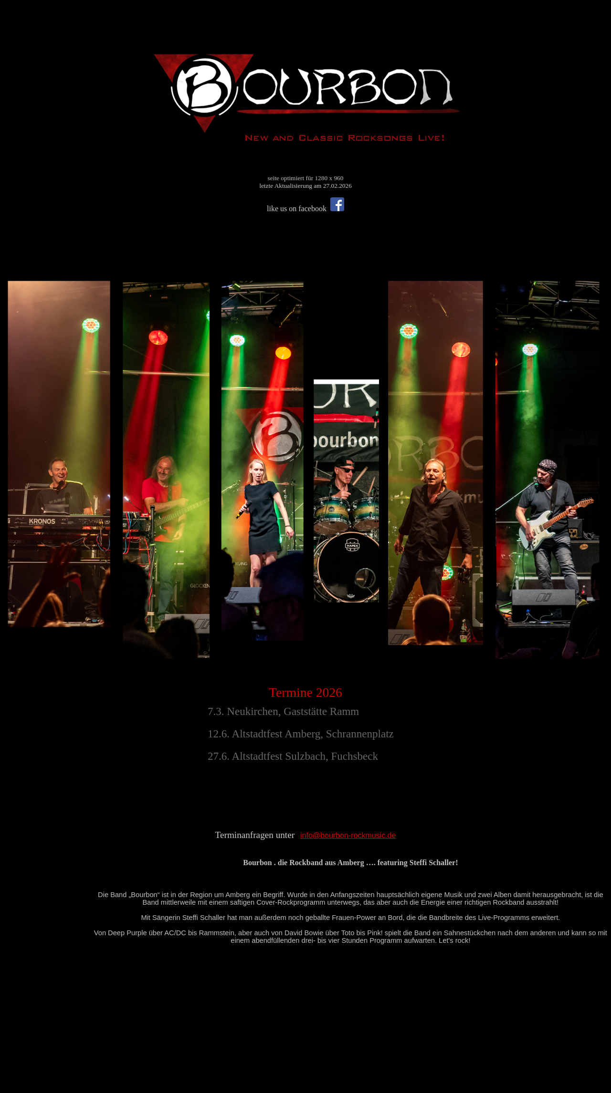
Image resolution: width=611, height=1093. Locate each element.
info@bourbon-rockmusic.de (348, 835)
